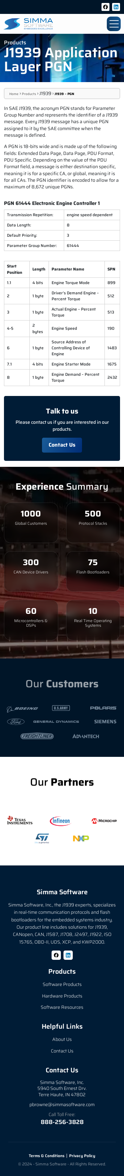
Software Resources (62, 1007)
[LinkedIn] (116, 7)
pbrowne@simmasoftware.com (62, 1104)
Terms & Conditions (46, 1155)
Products (29, 93)
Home (14, 93)
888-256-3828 (62, 1122)
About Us (62, 1039)
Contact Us (62, 445)
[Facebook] (105, 7)
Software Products (62, 984)
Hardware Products (62, 996)
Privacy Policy (82, 1155)
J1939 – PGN (64, 93)
